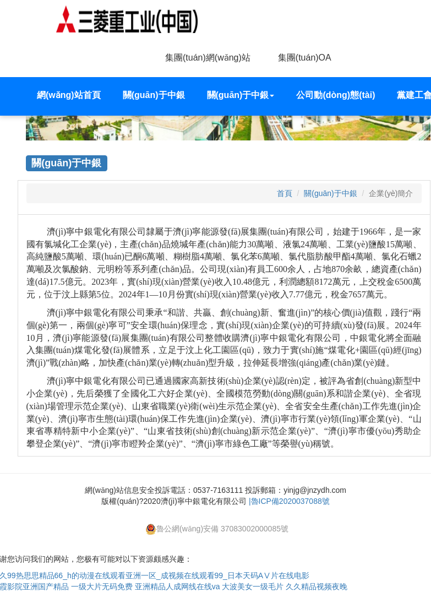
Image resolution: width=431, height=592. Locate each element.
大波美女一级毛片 (252, 586)
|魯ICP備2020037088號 (289, 501)
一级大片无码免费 (102, 586)
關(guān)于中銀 (154, 95)
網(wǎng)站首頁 (69, 95)
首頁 (284, 193)
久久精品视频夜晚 (316, 586)
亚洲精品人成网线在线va (177, 586)
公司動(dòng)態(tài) (335, 95)
